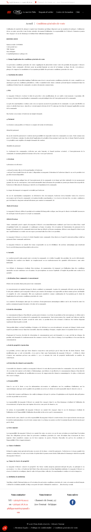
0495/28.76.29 (27, 2)
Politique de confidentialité (41, 528)
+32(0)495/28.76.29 (20, 504)
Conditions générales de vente (66, 528)
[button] (4, 528)
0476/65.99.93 (14, 2)
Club (78, 12)
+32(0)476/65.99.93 (20, 500)
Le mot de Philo (29, 12)
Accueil (29, 23)
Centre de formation (64, 12)
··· (83, 12)
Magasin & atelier (46, 12)
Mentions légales (21, 528)
